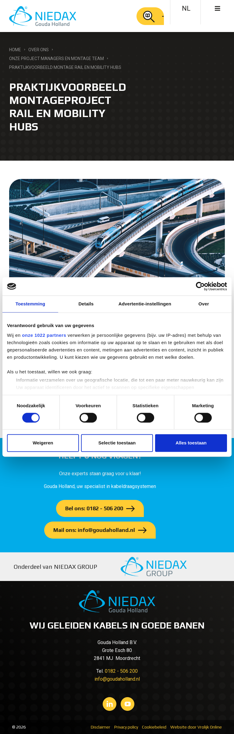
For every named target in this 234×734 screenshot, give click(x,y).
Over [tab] (203, 303)
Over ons (38, 49)
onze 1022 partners (44, 335)
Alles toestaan (191, 443)
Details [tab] (86, 303)
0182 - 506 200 (121, 671)
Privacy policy (126, 727)
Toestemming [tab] (30, 303)
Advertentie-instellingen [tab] (145, 303)
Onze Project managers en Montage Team (56, 58)
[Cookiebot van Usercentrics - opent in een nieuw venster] (200, 286)
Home (15, 49)
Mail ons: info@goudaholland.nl (94, 530)
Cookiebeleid (154, 727)
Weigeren (43, 443)
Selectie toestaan (117, 443)
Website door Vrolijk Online (196, 727)
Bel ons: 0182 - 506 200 (94, 508)
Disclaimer (100, 727)
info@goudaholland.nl (117, 679)
